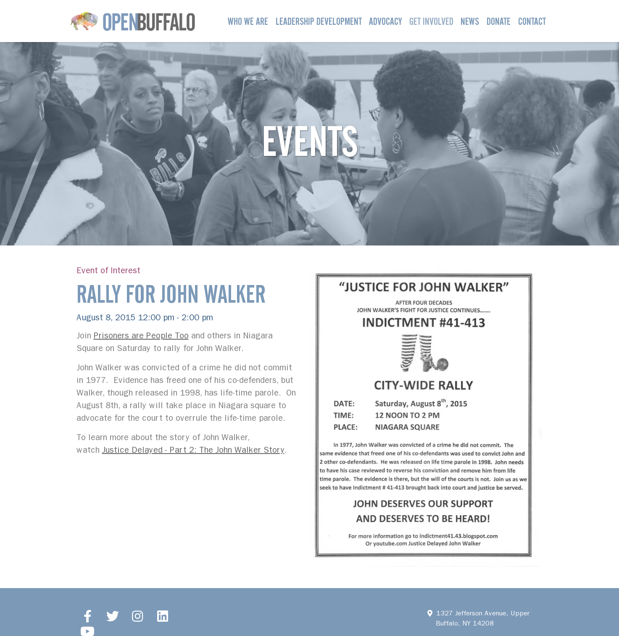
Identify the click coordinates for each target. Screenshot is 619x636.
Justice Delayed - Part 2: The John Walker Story (193, 450)
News (470, 21)
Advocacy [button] (385, 21)
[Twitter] (112, 615)
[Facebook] (87, 615)
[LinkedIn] (162, 615)
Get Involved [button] (431, 21)
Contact (532, 21)
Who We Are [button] (248, 21)
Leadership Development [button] (319, 21)
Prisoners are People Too (141, 335)
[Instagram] (137, 615)
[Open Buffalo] (132, 21)
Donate (499, 21)
